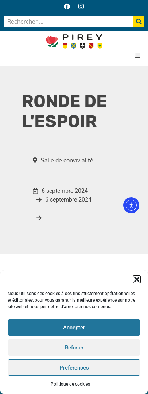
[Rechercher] (138, 21)
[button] (136, 279)
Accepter (74, 327)
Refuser (74, 347)
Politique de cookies (70, 384)
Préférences (74, 367)
